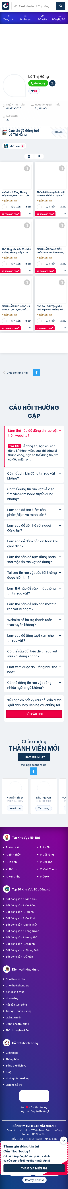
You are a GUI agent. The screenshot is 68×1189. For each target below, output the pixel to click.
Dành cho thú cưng (17, 1024)
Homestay (12, 998)
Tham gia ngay (34, 757)
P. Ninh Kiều (13, 847)
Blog (8, 1072)
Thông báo (12, 1059)
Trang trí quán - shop (19, 1011)
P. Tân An (11, 862)
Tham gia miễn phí (34, 1168)
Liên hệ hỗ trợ (14, 1084)
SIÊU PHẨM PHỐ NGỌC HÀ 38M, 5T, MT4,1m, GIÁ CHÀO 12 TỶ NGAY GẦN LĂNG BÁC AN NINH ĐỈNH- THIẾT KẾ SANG (16, 307)
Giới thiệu (12, 1052)
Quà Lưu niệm (14, 1017)
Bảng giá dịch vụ (16, 1065)
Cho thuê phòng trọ (17, 985)
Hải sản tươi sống (16, 1004)
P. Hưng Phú (13, 876)
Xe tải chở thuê (15, 992)
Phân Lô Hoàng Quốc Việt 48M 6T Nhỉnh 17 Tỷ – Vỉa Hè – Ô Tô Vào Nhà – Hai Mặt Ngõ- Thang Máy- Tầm (51, 193)
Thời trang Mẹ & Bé (17, 1030)
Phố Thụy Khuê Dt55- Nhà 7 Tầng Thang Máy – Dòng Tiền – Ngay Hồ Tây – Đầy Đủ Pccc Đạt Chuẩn (16, 250)
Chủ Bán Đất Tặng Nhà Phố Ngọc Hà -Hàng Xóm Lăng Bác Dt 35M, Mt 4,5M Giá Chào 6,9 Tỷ (51, 307)
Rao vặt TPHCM (34, 1180)
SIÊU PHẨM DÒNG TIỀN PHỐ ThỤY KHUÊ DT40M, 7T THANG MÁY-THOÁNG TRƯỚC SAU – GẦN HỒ (50, 250)
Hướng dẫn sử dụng (18, 1078)
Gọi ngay (38, 83)
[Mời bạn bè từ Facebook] (33, 771)
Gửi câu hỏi (34, 714)
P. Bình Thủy (13, 854)
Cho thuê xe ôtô (15, 979)
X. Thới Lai (12, 869)
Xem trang (15, 808)
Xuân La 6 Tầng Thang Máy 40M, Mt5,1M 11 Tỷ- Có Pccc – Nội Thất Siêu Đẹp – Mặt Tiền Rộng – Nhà (15, 193)
